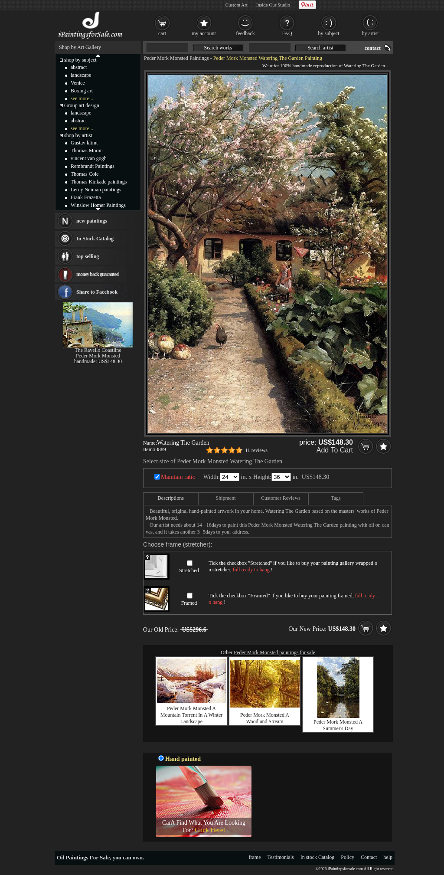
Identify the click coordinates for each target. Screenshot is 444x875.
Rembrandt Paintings (92, 166)
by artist (370, 33)
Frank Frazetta (86, 197)
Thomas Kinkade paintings (99, 182)
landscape (81, 75)
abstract (79, 67)
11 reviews (256, 450)
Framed (189, 603)
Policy (347, 857)
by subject (329, 33)
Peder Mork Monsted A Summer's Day (337, 725)
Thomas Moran (87, 150)
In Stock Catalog (95, 239)
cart (162, 33)
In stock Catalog (317, 857)
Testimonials (281, 857)
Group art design (81, 105)
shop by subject (80, 60)
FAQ (287, 33)
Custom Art (236, 4)
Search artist (320, 48)
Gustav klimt (84, 143)
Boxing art (82, 91)
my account (204, 33)
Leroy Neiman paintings (96, 190)
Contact (369, 857)
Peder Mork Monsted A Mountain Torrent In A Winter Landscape (191, 714)
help (387, 857)
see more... (82, 98)
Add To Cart (335, 450)
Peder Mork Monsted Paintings (176, 58)
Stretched (189, 570)
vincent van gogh (89, 158)
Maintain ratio (178, 477)
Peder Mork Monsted (98, 356)
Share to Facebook (97, 292)
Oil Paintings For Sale (83, 857)
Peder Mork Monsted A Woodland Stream (264, 718)
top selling (87, 256)
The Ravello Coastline (98, 350)
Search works (218, 48)
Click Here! (210, 829)
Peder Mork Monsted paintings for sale (274, 652)
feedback (245, 33)
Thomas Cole (84, 174)
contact (373, 48)
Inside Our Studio (273, 4)
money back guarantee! (97, 274)
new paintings (91, 221)
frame (255, 857)
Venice (78, 83)
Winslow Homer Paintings (98, 205)
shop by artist (78, 135)
